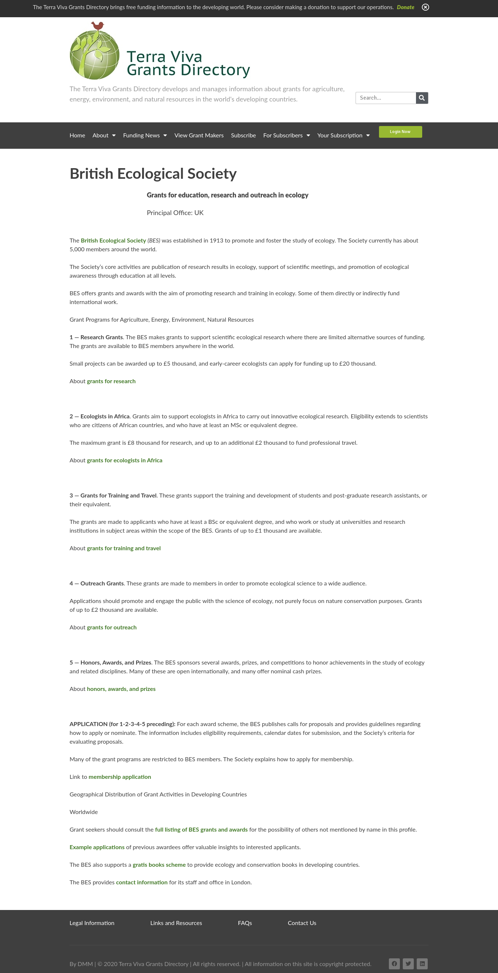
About (104, 135)
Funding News (145, 135)
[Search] (422, 98)
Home (77, 135)
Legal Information (92, 922)
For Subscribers (286, 135)
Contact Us (302, 922)
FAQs (245, 922)
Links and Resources (176, 922)
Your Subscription (343, 135)
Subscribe (243, 135)
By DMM (81, 963)
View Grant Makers (199, 135)
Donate (406, 7)
